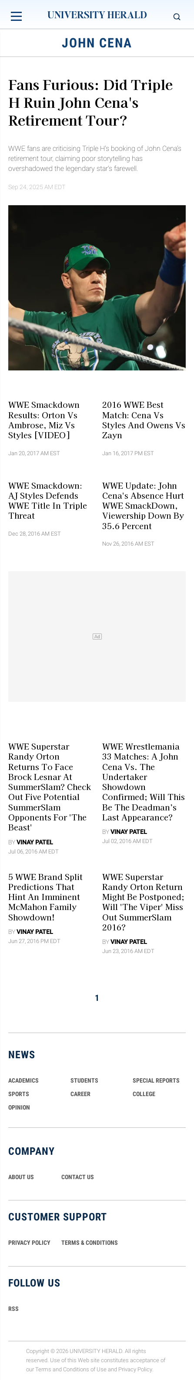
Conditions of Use (85, 1369)
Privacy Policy (135, 1369)
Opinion (19, 1107)
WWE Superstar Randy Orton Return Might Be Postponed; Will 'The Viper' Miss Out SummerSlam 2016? (143, 901)
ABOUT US (21, 1176)
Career (80, 1093)
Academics (23, 1080)
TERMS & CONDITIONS (89, 1242)
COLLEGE (144, 1093)
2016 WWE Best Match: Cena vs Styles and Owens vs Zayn (143, 419)
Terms (43, 1369)
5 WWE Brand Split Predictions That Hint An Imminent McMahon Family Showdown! (45, 896)
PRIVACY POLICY (29, 1242)
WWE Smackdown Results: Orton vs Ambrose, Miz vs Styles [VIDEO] (44, 419)
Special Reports (156, 1080)
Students (84, 1080)
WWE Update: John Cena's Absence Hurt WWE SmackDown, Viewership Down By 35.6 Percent (143, 505)
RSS (13, 1308)
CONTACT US (77, 1176)
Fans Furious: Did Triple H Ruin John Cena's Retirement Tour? (90, 101)
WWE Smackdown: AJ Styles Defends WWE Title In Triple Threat (47, 500)
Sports (18, 1093)
